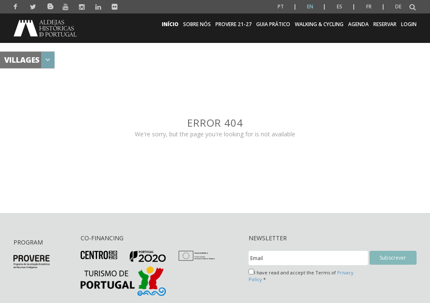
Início (170, 24)
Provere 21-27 (233, 24)
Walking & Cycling (319, 24)
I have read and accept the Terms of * (301, 275)
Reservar (384, 24)
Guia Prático (273, 24)
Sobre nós (197, 24)
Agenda (358, 24)
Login (409, 24)
